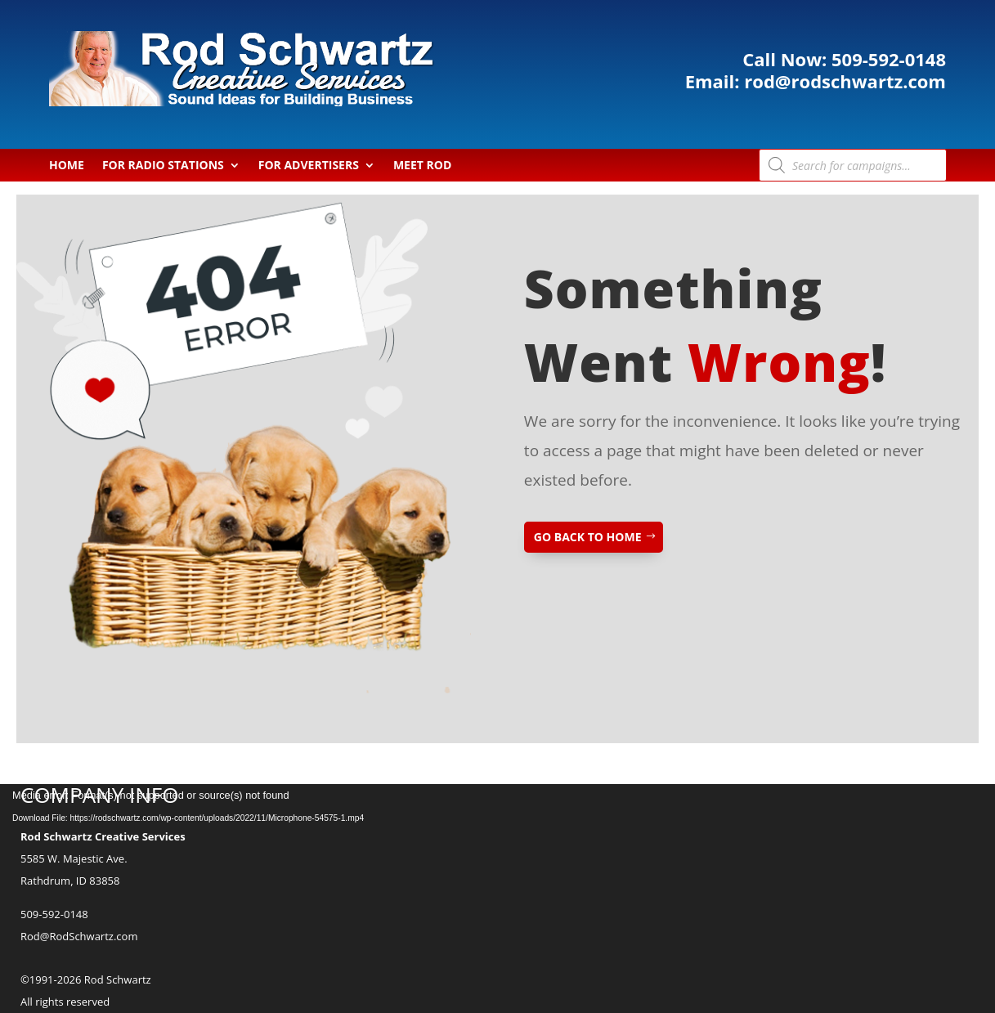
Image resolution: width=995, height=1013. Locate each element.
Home (66, 166)
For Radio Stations (163, 166)
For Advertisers (308, 166)
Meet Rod (422, 166)
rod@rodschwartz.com (833, 80)
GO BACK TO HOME (588, 537)
